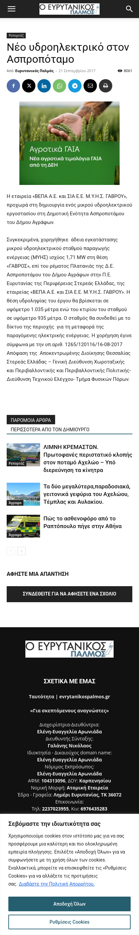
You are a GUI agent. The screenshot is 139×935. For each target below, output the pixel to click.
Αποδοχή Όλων (69, 904)
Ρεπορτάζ (16, 35)
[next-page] (21, 551)
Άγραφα (15, 502)
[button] (11, 9)
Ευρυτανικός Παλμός (34, 70)
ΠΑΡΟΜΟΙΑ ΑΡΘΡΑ (31, 420)
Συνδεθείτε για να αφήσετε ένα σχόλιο (69, 594)
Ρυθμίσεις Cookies (69, 922)
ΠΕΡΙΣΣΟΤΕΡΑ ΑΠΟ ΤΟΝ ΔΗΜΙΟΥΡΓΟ (50, 429)
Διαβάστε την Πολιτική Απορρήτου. (57, 884)
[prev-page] (11, 551)
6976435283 (94, 808)
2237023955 (55, 808)
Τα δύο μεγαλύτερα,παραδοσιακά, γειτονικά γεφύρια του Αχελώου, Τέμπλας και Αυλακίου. (86, 494)
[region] (69, 874)
